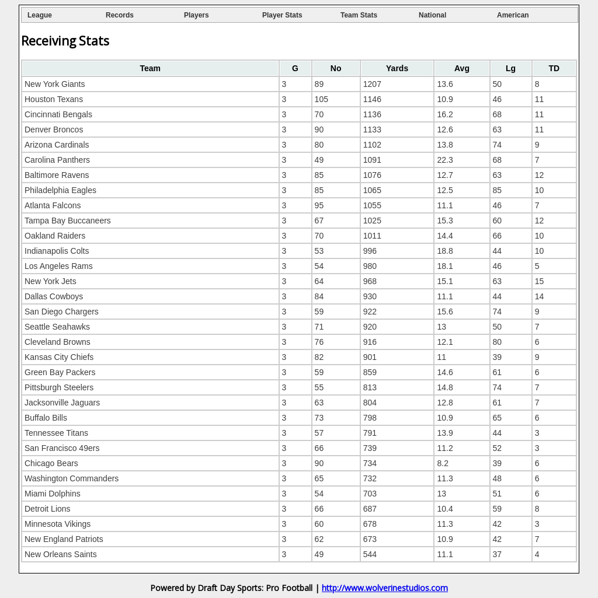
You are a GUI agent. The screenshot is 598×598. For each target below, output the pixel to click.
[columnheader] (150, 68)
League (39, 15)
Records (120, 15)
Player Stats (282, 15)
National (432, 15)
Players (196, 15)
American (513, 15)
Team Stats (358, 15)
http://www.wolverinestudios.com (385, 587)
